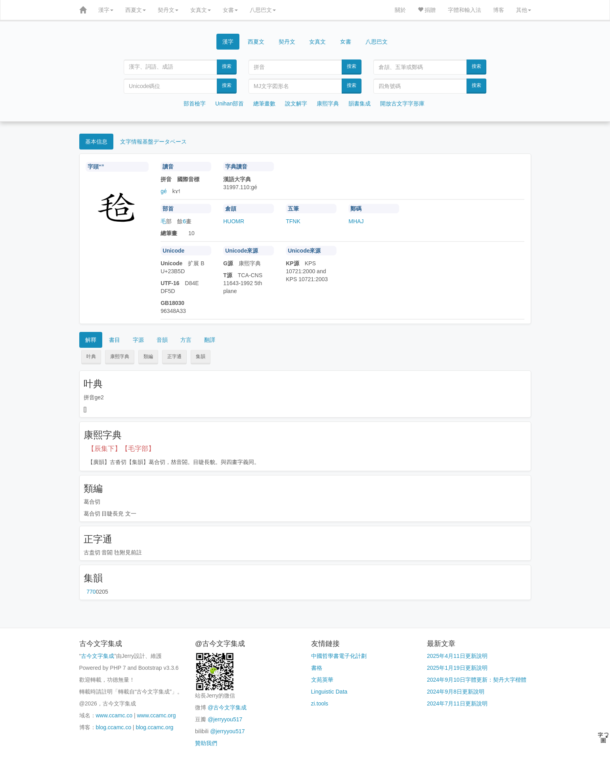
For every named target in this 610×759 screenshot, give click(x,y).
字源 (138, 340)
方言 (185, 340)
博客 (498, 10)
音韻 (162, 340)
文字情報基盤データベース (153, 141)
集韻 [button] (200, 356)
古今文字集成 (97, 656)
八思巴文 (263, 10)
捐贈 (427, 10)
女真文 (200, 10)
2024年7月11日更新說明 (457, 703)
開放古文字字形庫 (402, 103)
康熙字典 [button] (119, 356)
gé (164, 191)
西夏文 (135, 10)
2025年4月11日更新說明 (457, 656)
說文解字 (296, 103)
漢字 (105, 10)
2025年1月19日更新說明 (457, 668)
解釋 (90, 340)
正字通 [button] (174, 356)
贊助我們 (206, 743)
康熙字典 (328, 103)
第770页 (91, 591)
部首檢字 (195, 103)
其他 (523, 10)
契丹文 (168, 10)
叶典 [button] (91, 356)
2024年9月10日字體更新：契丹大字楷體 (476, 680)
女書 (230, 10)
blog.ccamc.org (154, 727)
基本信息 (96, 141)
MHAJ (355, 221)
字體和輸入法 (464, 10)
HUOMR (233, 221)
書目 (114, 340)
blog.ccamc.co (113, 727)
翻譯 (209, 340)
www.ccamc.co (114, 715)
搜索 (226, 66)
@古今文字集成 (227, 707)
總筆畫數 (264, 103)
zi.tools (320, 703)
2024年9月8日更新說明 (455, 691)
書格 (316, 668)
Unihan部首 (229, 103)
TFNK (293, 221)
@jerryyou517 (225, 719)
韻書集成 (359, 103)
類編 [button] (148, 356)
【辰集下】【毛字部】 (121, 448)
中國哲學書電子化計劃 (339, 656)
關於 (400, 10)
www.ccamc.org (156, 715)
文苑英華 (322, 680)
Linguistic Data (329, 691)
